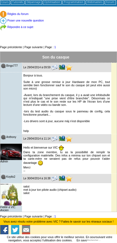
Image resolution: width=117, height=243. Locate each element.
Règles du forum (14, 14)
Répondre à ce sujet (16, 27)
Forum (110, 2)
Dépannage (33, 2)
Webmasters (94, 2)
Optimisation (52, 2)
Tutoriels (17, 2)
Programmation (73, 2)
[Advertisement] (58, 32)
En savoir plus (86, 240)
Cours (4, 2)
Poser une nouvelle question (22, 20)
